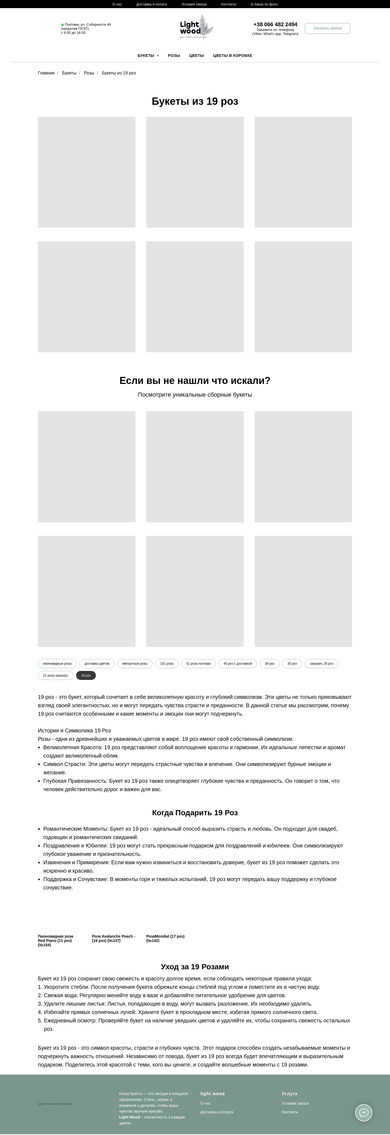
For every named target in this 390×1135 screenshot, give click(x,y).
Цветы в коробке (232, 55)
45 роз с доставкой (238, 664)
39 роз (270, 664)
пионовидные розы (57, 664)
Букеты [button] (146, 55)
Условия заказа (194, 4)
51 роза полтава (199, 664)
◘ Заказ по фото (264, 4)
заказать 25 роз (322, 664)
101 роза (167, 664)
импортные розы (135, 664)
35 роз (293, 664)
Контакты (228, 4)
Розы (174, 55)
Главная (46, 73)
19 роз (86, 675)
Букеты (69, 73)
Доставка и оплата (151, 4)
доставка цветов (97, 664)
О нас (117, 4)
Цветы (196, 55)
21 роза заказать (55, 675)
